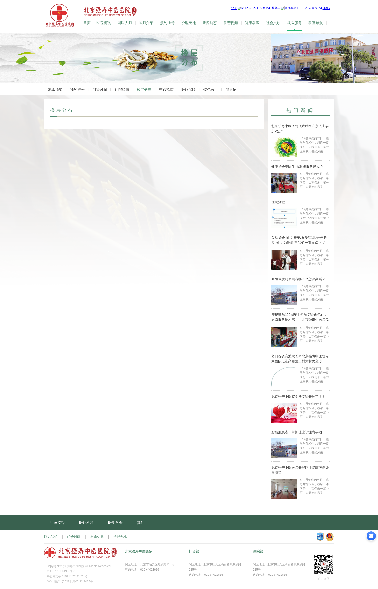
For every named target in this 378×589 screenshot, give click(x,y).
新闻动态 (209, 23)
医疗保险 (188, 89)
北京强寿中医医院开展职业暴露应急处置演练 (300, 470)
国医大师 (125, 23)
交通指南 (166, 89)
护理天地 (188, 23)
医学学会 (115, 522)
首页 (87, 23)
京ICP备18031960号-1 (61, 571)
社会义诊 (273, 23)
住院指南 (122, 89)
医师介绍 (146, 23)
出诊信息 (97, 537)
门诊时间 (99, 89)
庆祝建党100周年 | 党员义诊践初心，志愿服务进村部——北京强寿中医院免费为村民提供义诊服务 (300, 318)
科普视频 (231, 23)
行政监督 (57, 522)
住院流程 (278, 202)
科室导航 (315, 23)
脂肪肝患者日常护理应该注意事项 (296, 432)
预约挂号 (167, 23)
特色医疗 (210, 89)
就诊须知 (55, 89)
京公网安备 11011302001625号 (67, 576)
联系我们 (51, 537)
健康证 (231, 89)
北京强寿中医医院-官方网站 (60, 17)
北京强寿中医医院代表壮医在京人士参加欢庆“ (300, 128)
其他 (140, 522)
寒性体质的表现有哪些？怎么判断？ (298, 279)
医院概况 (103, 23)
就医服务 (294, 23)
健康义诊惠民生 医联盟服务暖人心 (297, 166)
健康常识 (252, 23)
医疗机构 (86, 522)
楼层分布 (144, 89)
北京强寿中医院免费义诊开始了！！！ (300, 397)
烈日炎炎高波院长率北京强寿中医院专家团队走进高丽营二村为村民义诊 (300, 358)
